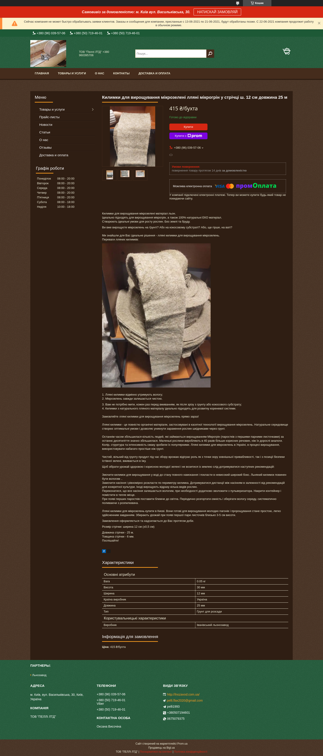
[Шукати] (210, 53)
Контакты (121, 73)
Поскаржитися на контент (156, 751)
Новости (45, 124)
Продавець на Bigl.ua (161, 747)
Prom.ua (182, 743)
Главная (42, 73)
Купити (188, 126)
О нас (99, 73)
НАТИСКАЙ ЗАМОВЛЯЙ (217, 12)
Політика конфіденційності (190, 751)
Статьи (44, 132)
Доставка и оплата (154, 73)
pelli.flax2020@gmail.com (185, 700)
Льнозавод (39, 675)
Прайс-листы (49, 117)
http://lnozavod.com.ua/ (183, 694)
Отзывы (45, 147)
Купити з (188, 136)
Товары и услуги (72, 73)
